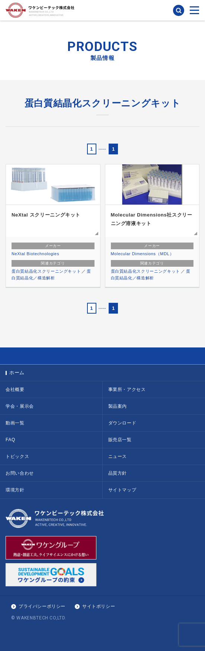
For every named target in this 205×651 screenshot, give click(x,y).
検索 (178, 10)
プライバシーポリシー (42, 606)
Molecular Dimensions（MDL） (142, 253)
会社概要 (15, 389)
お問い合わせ (20, 473)
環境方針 (15, 490)
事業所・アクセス (127, 389)
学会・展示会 (20, 406)
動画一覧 (15, 423)
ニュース (117, 456)
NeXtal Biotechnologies (35, 253)
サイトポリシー (98, 606)
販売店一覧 (120, 439)
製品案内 (117, 406)
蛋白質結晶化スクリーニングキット (46, 271)
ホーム (17, 372)
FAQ (10, 439)
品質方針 (117, 473)
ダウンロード (122, 423)
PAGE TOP (102, 355)
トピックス (17, 456)
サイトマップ (122, 490)
